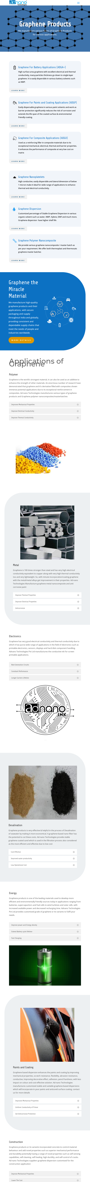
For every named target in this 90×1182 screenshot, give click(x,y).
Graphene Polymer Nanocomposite (37, 240)
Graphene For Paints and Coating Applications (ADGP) (47, 102)
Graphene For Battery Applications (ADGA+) (42, 67)
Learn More (18, 90)
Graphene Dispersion (29, 208)
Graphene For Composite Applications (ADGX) (43, 138)
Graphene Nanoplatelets (31, 177)
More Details (21, 340)
